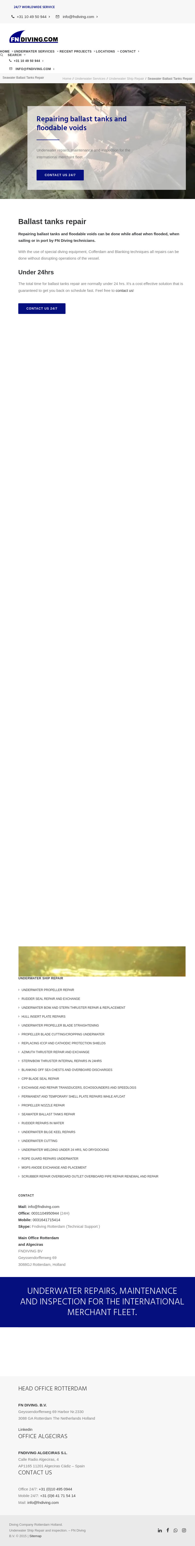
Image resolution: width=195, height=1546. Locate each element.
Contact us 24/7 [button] (60, 175)
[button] (12, 55)
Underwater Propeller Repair (48, 990)
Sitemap (35, 1536)
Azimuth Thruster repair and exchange (56, 1052)
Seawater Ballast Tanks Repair (48, 1114)
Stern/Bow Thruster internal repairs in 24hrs (62, 1061)
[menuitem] (30, 16)
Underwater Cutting (39, 1141)
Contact (129, 51)
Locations (107, 51)
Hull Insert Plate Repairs (44, 1016)
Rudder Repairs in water (43, 1123)
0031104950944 (45, 1213)
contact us (124, 290)
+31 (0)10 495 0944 (55, 1489)
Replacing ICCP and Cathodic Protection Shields (64, 1043)
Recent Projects (77, 51)
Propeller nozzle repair (43, 1105)
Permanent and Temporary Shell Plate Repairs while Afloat (73, 1096)
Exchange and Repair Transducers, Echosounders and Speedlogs (79, 1087)
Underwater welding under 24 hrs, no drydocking (65, 1150)
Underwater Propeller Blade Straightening (60, 1025)
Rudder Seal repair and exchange (51, 999)
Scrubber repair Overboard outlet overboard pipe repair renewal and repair (90, 1176)
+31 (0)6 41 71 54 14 (58, 1495)
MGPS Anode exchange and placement (54, 1167)
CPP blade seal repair (40, 1079)
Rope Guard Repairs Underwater (50, 1159)
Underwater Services (36, 51)
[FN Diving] (33, 36)
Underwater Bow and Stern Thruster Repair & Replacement (73, 1008)
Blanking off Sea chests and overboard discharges (67, 1070)
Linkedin (25, 1429)
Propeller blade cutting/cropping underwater (63, 1034)
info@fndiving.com (80, 16)
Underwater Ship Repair (126, 78)
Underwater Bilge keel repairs (48, 1132)
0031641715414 (46, 1220)
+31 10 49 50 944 (33, 16)
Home (6, 51)
